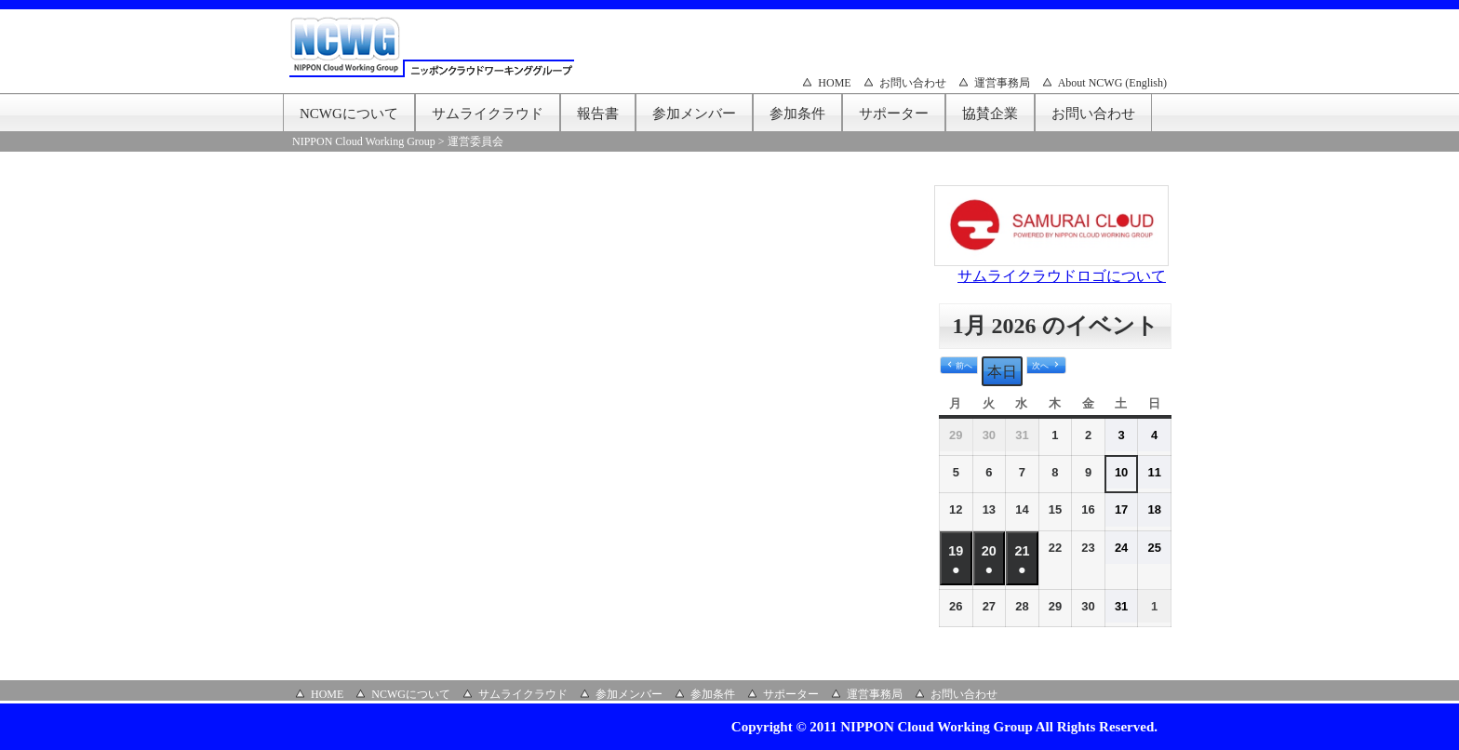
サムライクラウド (487, 113)
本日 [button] (1002, 372)
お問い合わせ (912, 82)
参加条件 (797, 113)
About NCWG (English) (1112, 82)
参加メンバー (694, 113)
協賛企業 (990, 113)
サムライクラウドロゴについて (1061, 276)
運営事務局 (1002, 82)
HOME (834, 82)
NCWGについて (349, 113)
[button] (959, 365)
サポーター (894, 113)
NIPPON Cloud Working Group (363, 141)
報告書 (598, 113)
